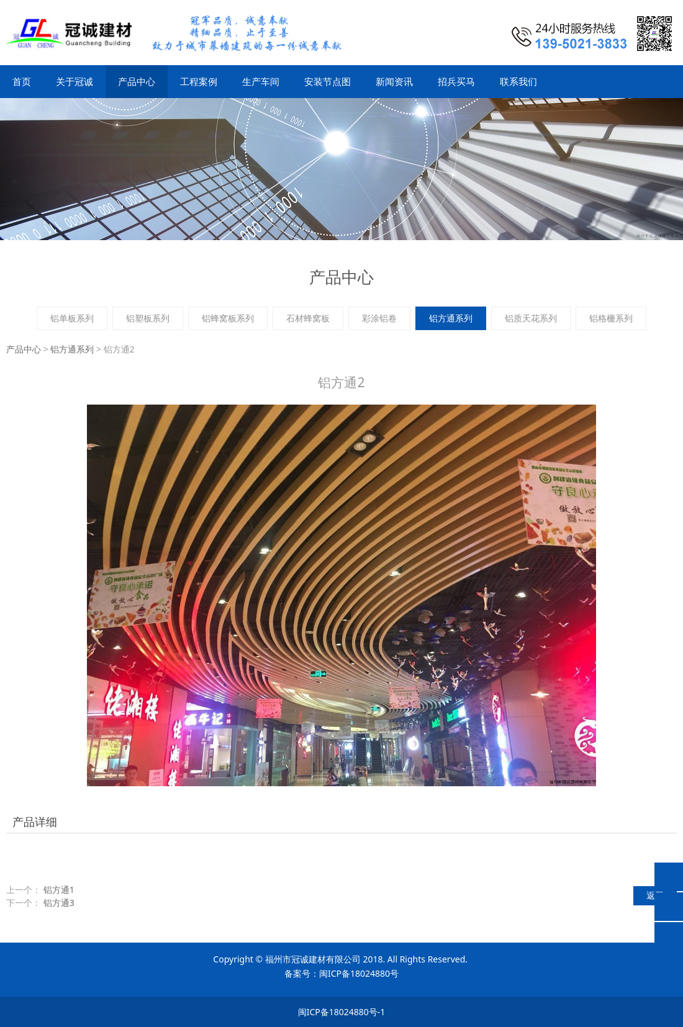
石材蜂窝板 (308, 318)
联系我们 (518, 81)
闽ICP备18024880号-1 (342, 1012)
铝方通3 (59, 902)
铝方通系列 (451, 318)
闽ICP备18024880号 (359, 973)
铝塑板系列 (148, 318)
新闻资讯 (394, 81)
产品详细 (34, 821)
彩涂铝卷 (379, 318)
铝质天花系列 (531, 318)
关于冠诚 (74, 81)
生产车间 (260, 81)
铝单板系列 (72, 318)
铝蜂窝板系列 (228, 318)
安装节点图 (327, 81)
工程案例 (198, 81)
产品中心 (136, 81)
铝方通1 (59, 889)
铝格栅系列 (611, 318)
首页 (21, 81)
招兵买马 (456, 81)
